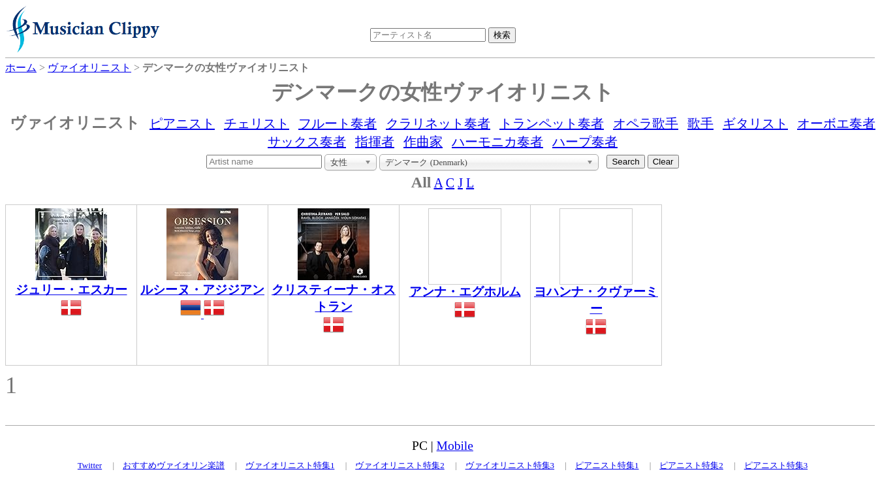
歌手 (700, 123)
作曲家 (423, 142)
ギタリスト (755, 123)
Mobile (455, 446)
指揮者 (374, 142)
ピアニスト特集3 (776, 465)
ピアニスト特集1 (607, 465)
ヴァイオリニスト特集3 (510, 465)
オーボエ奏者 (836, 123)
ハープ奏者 (585, 142)
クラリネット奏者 (438, 123)
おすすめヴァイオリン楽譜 (174, 465)
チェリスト (256, 123)
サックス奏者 (307, 142)
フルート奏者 (337, 123)
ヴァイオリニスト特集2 (400, 465)
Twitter (90, 465)
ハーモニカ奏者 (497, 142)
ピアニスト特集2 (691, 465)
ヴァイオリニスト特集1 (290, 465)
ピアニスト (182, 123)
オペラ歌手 (645, 123)
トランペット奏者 (551, 123)
